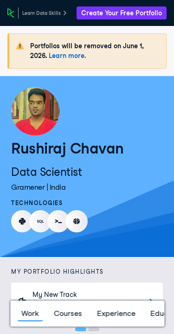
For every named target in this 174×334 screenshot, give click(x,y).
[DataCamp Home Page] (10, 13)
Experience (116, 313)
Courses (67, 313)
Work (30, 313)
